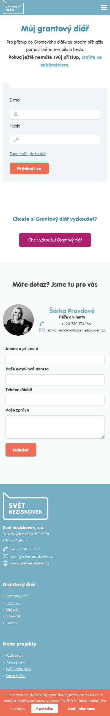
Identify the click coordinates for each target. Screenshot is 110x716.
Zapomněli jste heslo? (28, 153)
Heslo (15, 126)
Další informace (81, 708)
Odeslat (21, 450)
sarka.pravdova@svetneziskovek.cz (76, 330)
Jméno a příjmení (22, 348)
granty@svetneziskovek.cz (32, 556)
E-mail (15, 100)
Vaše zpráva (17, 409)
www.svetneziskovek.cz (30, 563)
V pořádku (44, 708)
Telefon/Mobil (19, 389)
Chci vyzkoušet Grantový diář (55, 240)
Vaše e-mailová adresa (27, 368)
